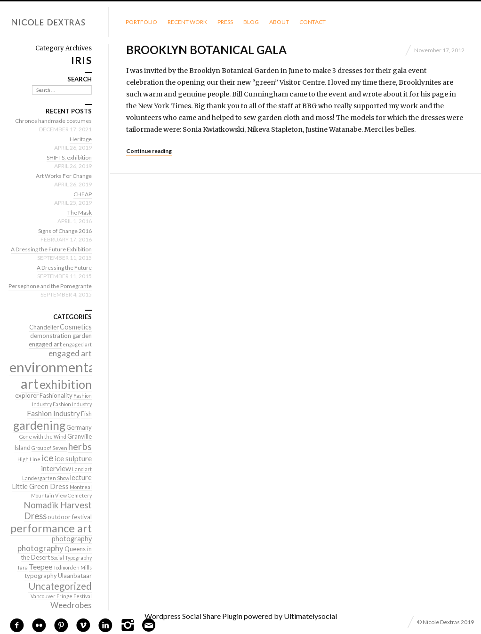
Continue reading (149, 150)
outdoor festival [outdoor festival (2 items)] (70, 517)
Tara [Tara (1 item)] (22, 567)
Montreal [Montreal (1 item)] (81, 487)
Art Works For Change (64, 175)
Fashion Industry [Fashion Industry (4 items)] (53, 413)
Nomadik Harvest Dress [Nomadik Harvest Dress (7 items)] (58, 510)
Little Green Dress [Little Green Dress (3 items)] (40, 486)
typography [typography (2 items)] (40, 575)
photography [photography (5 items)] (40, 548)
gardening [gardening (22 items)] (39, 425)
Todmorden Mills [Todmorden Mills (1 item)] (72, 567)
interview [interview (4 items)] (56, 468)
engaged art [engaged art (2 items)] (45, 344)
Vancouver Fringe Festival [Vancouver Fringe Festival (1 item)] (61, 596)
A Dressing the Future (64, 267)
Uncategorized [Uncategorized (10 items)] (60, 586)
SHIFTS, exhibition (69, 157)
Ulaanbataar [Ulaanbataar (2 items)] (75, 575)
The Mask (79, 212)
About (279, 21)
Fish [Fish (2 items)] (86, 413)
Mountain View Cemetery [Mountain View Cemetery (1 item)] (61, 495)
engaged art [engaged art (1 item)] (77, 344)
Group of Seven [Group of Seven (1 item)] (49, 448)
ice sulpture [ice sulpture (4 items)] (73, 458)
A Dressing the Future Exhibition (51, 249)
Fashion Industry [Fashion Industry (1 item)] (72, 404)
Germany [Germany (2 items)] (79, 427)
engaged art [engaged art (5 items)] (70, 353)
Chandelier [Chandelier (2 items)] (44, 327)
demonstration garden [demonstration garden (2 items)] (61, 335)
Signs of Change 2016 (65, 230)
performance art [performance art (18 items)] (51, 528)
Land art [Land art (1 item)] (82, 469)
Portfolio (141, 21)
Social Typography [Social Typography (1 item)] (71, 557)
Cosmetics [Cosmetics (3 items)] (76, 327)
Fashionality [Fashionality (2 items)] (56, 395)
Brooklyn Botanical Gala (206, 49)
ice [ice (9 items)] (47, 457)
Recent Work (187, 21)
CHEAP (82, 194)
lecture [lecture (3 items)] (81, 477)
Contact (312, 21)
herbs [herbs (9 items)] (80, 446)
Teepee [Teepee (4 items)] (40, 566)
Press (225, 21)
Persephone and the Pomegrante (50, 285)
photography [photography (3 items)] (72, 539)
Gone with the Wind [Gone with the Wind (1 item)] (42, 436)
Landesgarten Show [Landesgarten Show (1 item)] (45, 478)
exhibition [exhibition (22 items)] (66, 384)
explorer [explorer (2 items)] (27, 395)
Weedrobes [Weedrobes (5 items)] (71, 605)
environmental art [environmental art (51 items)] (54, 375)
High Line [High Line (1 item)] (28, 459)
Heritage (81, 139)
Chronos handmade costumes (53, 120)
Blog (251, 21)
